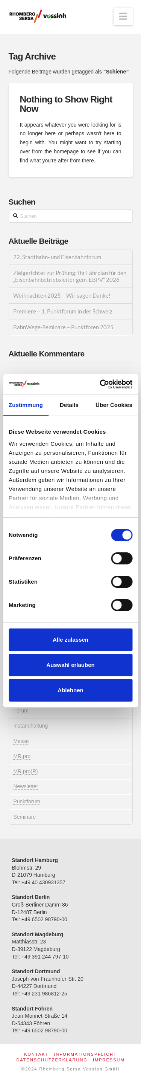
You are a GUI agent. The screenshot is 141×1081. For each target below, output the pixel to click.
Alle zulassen (70, 639)
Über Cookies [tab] (114, 405)
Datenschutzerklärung (52, 1060)
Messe (21, 741)
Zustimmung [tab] (26, 405)
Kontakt (36, 1054)
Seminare (24, 817)
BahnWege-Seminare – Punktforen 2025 (63, 327)
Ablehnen (70, 690)
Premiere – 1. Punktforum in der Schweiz (62, 311)
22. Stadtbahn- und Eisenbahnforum (57, 257)
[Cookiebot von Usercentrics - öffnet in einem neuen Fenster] (100, 384)
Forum (20, 711)
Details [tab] (69, 405)
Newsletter (25, 786)
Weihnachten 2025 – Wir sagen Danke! (62, 295)
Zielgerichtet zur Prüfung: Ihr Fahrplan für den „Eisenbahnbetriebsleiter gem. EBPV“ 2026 (69, 276)
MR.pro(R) (25, 771)
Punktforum (26, 801)
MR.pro (21, 756)
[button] (123, 16)
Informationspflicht (85, 1054)
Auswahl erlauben (70, 665)
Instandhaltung (30, 726)
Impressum (109, 1060)
